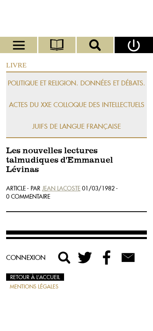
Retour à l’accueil (35, 277)
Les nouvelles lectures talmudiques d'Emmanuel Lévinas (59, 160)
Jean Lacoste (61, 188)
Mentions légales (34, 286)
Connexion (26, 257)
